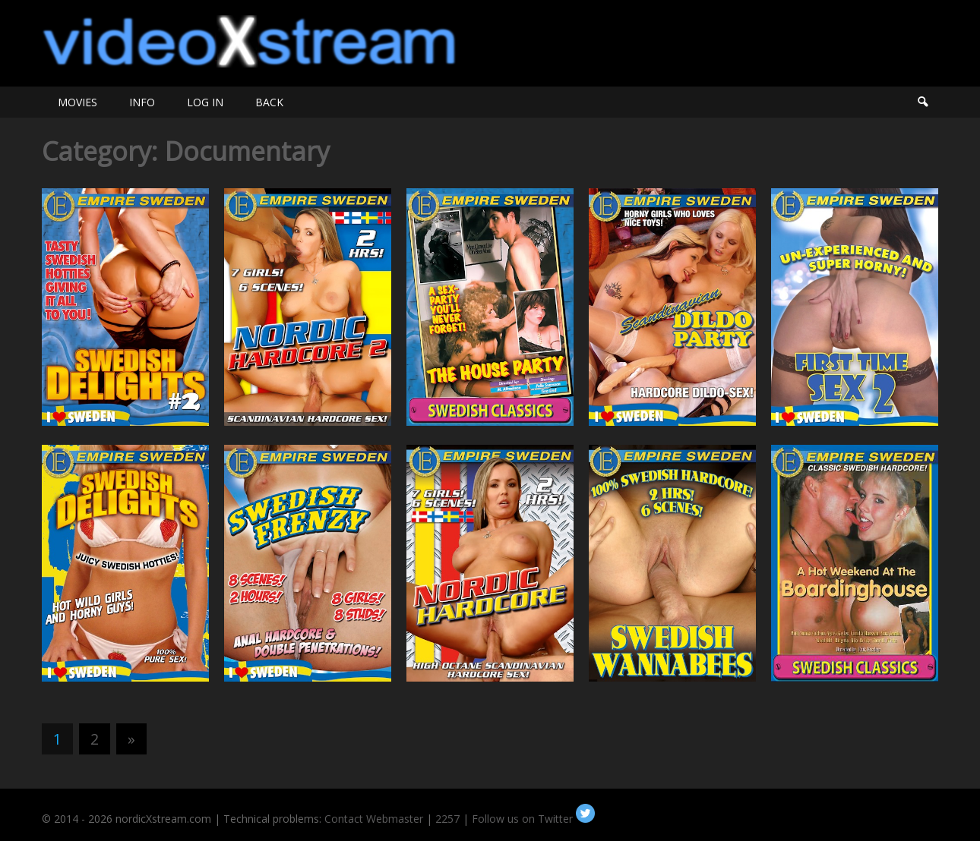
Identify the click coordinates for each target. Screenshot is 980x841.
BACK (269, 102)
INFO (142, 102)
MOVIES (77, 102)
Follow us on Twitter (533, 818)
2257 (447, 818)
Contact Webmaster (373, 818)
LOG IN (205, 102)
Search (922, 102)
